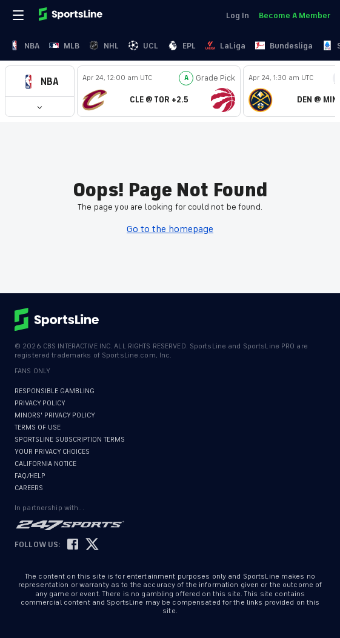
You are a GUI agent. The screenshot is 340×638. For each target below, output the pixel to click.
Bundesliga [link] (284, 46)
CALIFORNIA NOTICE (45, 463)
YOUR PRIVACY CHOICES (52, 451)
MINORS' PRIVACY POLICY (55, 415)
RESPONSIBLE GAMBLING (55, 391)
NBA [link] (24, 46)
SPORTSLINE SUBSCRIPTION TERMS (70, 439)
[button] (40, 81)
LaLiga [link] (225, 46)
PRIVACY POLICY (40, 403)
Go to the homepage (170, 229)
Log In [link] (237, 15)
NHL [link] (104, 46)
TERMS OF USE (38, 427)
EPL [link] (182, 46)
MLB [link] (64, 46)
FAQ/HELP (30, 475)
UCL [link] (143, 46)
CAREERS (29, 488)
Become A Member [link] (294, 15)
